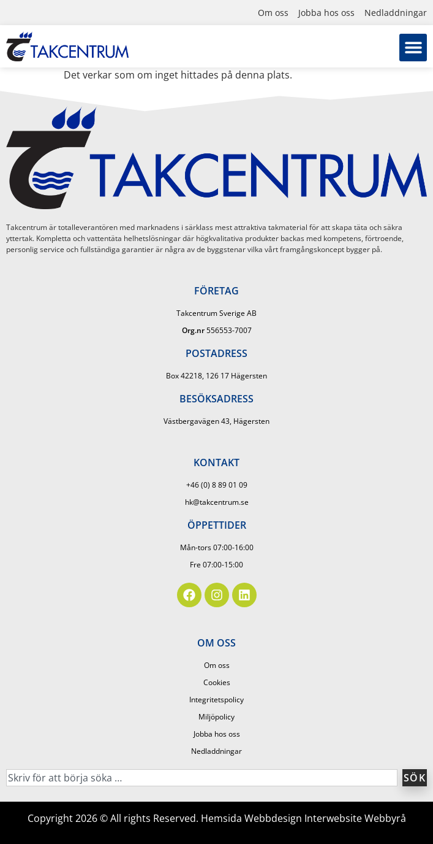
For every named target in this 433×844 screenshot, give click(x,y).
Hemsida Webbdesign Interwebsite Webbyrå (303, 818)
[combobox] (201, 777)
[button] (413, 47)
